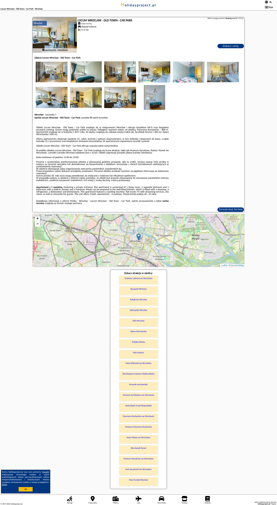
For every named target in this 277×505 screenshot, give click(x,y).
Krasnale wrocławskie (138, 384)
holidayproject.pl (138, 5)
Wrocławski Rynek (138, 448)
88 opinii (94, 117)
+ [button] (37, 219)
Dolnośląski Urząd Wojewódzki (138, 405)
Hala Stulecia (138, 352)
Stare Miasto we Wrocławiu (138, 437)
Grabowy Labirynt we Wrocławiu (138, 278)
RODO (4, 484)
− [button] (37, 224)
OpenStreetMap (237, 265)
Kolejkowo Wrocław (138, 299)
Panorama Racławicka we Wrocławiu (138, 416)
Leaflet (224, 265)
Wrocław (38, 23)
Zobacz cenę (231, 46)
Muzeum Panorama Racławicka (138, 427)
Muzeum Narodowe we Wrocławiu (138, 458)
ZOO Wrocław (138, 321)
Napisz (273, 504)
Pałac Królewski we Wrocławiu (138, 363)
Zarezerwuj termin (231, 209)
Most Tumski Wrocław (138, 480)
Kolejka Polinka (138, 342)
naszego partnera (73, 203)
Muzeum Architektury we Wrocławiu (138, 395)
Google (46, 472)
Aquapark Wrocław (138, 289)
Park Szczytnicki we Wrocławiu (138, 469)
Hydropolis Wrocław (138, 310)
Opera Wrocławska (138, 331)
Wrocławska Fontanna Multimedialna (139, 374)
